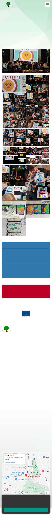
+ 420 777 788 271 (24, 363)
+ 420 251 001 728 (18, 399)
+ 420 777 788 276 (24, 375)
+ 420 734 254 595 (29, 408)
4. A (34, 252)
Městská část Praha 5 (9, 383)
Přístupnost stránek (9, 516)
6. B (9, 270)
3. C (26, 260)
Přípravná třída (10, 246)
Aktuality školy (14, 12)
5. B (43, 256)
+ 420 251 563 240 (11, 375)
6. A (9, 266)
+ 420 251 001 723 (11, 363)
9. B (42, 270)
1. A (8, 252)
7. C (20, 274)
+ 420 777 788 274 (17, 401)
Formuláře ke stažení (12, 294)
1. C (8, 260)
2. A (17, 252)
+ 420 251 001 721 (18, 397)
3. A (26, 252)
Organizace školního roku (14, 288)
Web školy (46, 511)
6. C (9, 274)
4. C (34, 260)
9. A (42, 266)
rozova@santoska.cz (14, 377)
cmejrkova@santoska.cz (15, 366)
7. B (20, 270)
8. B (31, 270)
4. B (34, 256)
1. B (8, 256)
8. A (31, 266)
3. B (26, 256)
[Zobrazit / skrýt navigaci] (47, 4)
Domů (4, 12)
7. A (20, 266)
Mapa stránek (12, 513)
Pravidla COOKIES (25, 516)
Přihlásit (22, 513)
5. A (43, 252)
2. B (17, 256)
